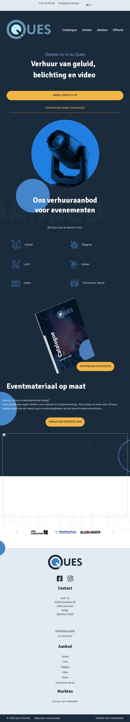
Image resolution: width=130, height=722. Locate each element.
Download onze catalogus (65, 108)
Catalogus (69, 30)
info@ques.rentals (68, 3)
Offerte (118, 30)
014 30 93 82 (47, 3)
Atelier (87, 30)
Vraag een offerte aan (65, 422)
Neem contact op (65, 95)
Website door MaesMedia (109, 718)
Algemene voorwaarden (47, 718)
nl (88, 5)
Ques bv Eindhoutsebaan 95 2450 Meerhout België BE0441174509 (65, 606)
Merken (102, 30)
